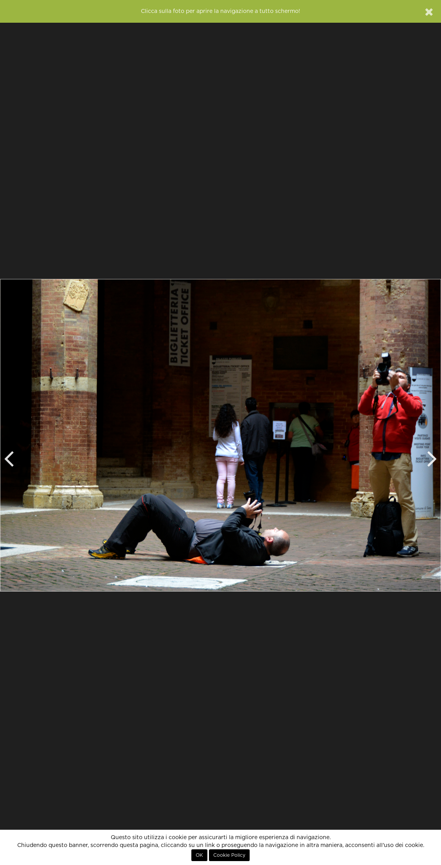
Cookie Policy (229, 855)
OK (199, 855)
